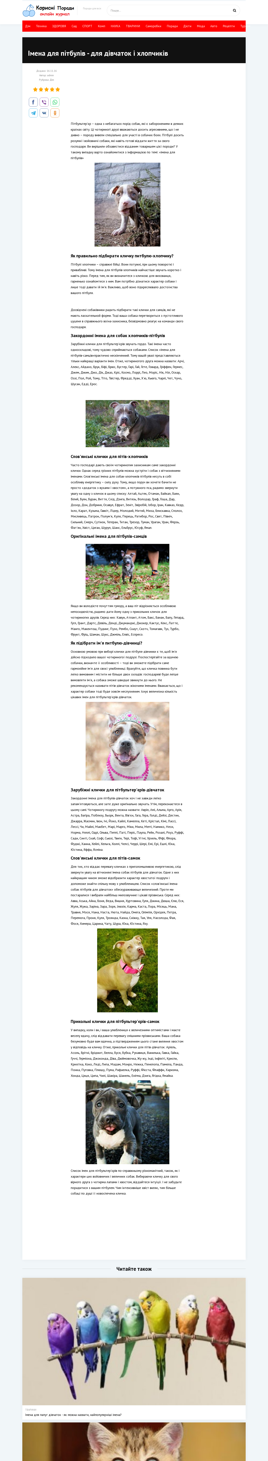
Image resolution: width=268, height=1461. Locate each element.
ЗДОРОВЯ (59, 26)
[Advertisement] (127, 95)
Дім (27, 26)
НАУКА (115, 26)
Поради (172, 26)
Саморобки (153, 26)
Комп (101, 26)
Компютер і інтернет (187, 1439)
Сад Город (131, 1439)
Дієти (187, 26)
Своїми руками (161, 1429)
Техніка (41, 26)
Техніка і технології (136, 1429)
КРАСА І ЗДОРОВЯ (135, 1434)
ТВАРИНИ (133, 26)
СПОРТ (87, 26)
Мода (201, 26)
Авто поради (183, 1423)
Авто (213, 26)
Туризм (245, 26)
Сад (74, 26)
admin (50, 75)
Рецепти (229, 26)
